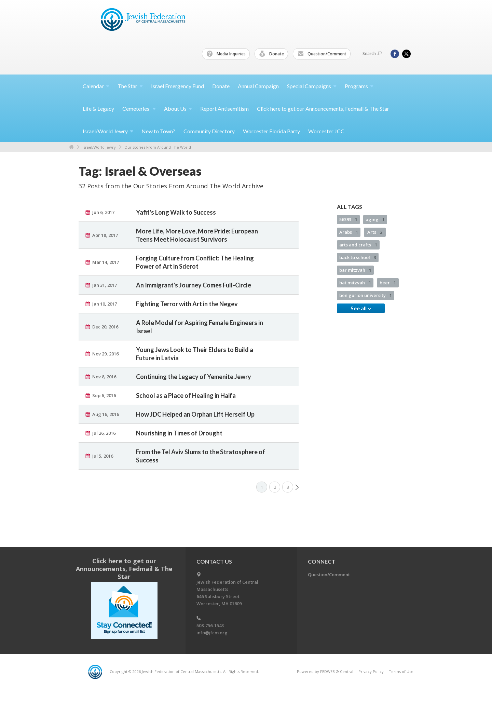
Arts (374, 232)
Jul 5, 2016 (102, 456)
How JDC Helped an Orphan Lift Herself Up (195, 414)
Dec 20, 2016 (105, 327)
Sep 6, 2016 (104, 395)
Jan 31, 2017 (104, 285)
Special (312, 86)
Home (71, 147)
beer (388, 283)
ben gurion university (365, 295)
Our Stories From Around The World (157, 147)
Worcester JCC (326, 131)
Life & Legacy (98, 108)
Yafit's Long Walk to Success (176, 212)
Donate (271, 54)
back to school (357, 257)
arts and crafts (358, 245)
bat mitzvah (355, 283)
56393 (348, 219)
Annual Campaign (258, 86)
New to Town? (158, 131)
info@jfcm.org (212, 633)
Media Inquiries (226, 54)
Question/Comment (322, 54)
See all (361, 308)
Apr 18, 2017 (105, 235)
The (130, 86)
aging (375, 219)
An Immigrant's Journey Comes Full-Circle (193, 285)
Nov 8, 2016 (104, 377)
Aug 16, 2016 (105, 414)
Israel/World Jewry (99, 147)
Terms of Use (401, 671)
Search (372, 53)
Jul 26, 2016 (103, 433)
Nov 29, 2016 (105, 354)
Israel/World (108, 131)
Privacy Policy (371, 671)
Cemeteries (139, 108)
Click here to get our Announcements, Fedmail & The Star (323, 108)
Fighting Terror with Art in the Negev (187, 304)
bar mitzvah (355, 270)
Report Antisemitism (224, 108)
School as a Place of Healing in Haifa (186, 395)
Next (297, 487)
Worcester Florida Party (271, 131)
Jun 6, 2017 (103, 212)
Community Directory (209, 131)
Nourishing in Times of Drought (179, 433)
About (178, 108)
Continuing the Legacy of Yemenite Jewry (193, 376)
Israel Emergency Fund (177, 86)
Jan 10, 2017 (104, 304)
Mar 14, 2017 (105, 262)
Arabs (348, 232)
